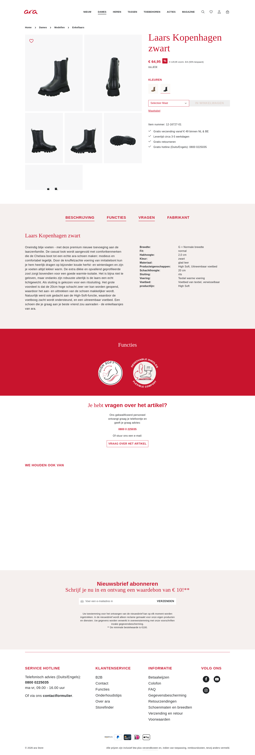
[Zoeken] (202, 12)
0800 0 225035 (127, 429)
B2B (98, 677)
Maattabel (154, 110)
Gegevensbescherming (167, 695)
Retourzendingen (162, 701)
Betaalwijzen (158, 677)
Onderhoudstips (108, 695)
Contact (101, 683)
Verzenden (165, 601)
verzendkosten (150, 748)
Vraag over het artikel (127, 443)
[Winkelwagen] (227, 12)
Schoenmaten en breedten (170, 707)
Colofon (154, 683)
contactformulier (57, 696)
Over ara (102, 701)
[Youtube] (217, 679)
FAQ (152, 689)
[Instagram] (206, 690)
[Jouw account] (218, 12)
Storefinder (104, 707)
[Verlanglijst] (210, 12)
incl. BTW (152, 67)
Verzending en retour (165, 713)
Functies (102, 689)
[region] (83, 112)
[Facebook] (206, 679)
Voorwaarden (159, 719)
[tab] (80, 217)
